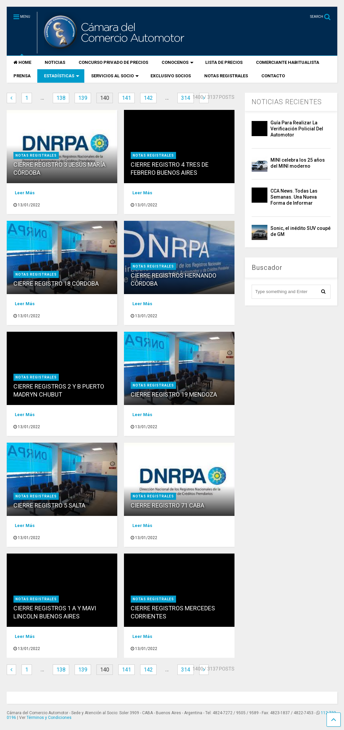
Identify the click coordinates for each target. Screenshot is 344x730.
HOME (22, 62)
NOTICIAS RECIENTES (287, 102)
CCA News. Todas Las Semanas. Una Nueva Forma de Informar (293, 197)
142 (148, 98)
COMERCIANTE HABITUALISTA (287, 62)
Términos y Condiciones (49, 717)
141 (126, 98)
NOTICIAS (55, 62)
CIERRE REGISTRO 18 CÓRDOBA (56, 283)
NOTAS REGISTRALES (226, 75)
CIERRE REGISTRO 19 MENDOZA (174, 394)
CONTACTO (273, 75)
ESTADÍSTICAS (61, 75)
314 (185, 98)
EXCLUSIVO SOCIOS (170, 75)
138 (61, 98)
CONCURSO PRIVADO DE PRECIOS (113, 62)
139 (82, 98)
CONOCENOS (178, 62)
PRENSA (22, 75)
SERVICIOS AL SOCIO (115, 75)
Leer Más (25, 192)
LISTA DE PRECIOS (224, 62)
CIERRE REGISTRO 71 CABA (167, 505)
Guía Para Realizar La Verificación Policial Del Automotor (296, 128)
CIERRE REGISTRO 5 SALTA (49, 505)
